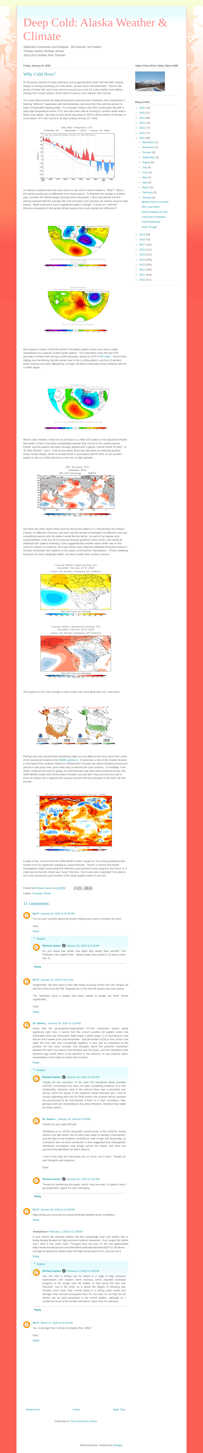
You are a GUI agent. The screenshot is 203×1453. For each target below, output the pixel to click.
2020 (142, 137)
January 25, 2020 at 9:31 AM (56, 979)
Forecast (37, 893)
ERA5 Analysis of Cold (154, 211)
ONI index (105, 356)
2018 (142, 239)
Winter (47, 893)
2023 (142, 122)
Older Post (119, 1409)
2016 (142, 249)
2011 (142, 274)
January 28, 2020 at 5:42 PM (83, 1179)
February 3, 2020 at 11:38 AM (65, 1231)
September (149, 157)
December (148, 142)
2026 (142, 107)
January (147, 197)
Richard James (51, 945)
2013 (142, 264)
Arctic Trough (149, 227)
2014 (142, 259)
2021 (142, 132)
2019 (142, 234)
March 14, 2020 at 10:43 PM (56, 1322)
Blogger (117, 1445)
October (147, 152)
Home (76, 1409)
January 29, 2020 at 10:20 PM (57, 1209)
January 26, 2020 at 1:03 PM (64, 1023)
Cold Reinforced (151, 221)
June (145, 172)
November (148, 147)
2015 (142, 254)
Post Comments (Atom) (83, 1421)
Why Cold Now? (151, 206)
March (146, 187)
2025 (142, 112)
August (146, 162)
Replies (41, 938)
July (145, 167)
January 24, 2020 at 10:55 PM (57, 913)
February (147, 192)
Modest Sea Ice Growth (155, 201)
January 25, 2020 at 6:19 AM (83, 945)
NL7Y (36, 913)
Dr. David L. (40, 1023)
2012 (142, 269)
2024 (142, 117)
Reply (36, 931)
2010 (142, 279)
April (145, 182)
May (145, 177)
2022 (142, 127)
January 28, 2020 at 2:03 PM (83, 1077)
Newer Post (32, 1409)
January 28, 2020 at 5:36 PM (74, 1119)
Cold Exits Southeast (154, 216)
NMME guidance (68, 759)
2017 (142, 244)
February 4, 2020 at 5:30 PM (83, 1270)
